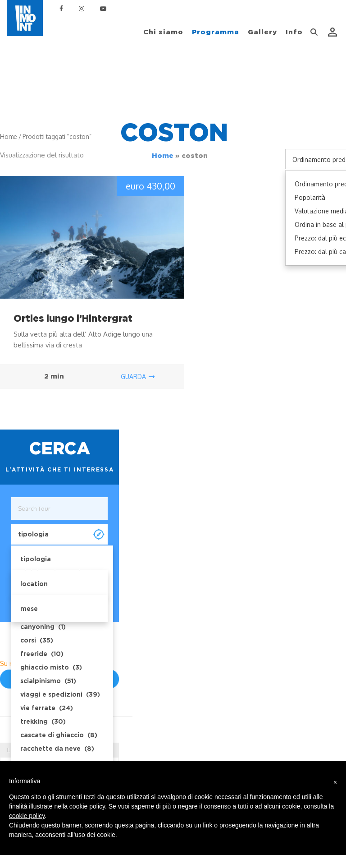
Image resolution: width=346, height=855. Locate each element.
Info (294, 32)
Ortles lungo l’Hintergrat (73, 318)
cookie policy (27, 815)
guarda (138, 376)
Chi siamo (163, 32)
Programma (215, 32)
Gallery (262, 32)
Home (162, 156)
